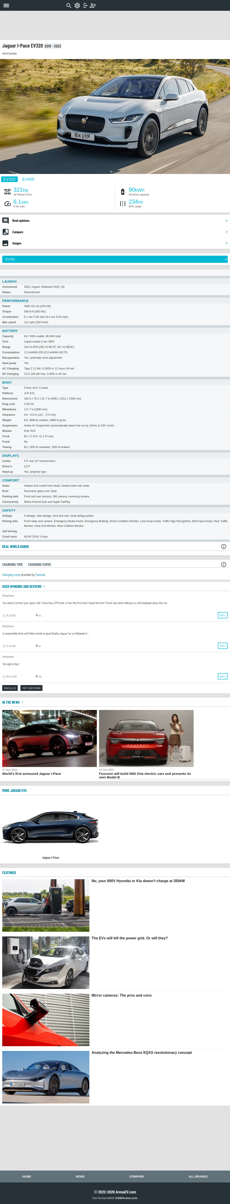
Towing (6, 447)
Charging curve (11, 574)
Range (6, 347)
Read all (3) (10, 688)
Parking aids (10, 496)
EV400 (28, 179)
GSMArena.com (126, 1198)
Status (6, 292)
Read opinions (120, 220)
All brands (198, 1176)
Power (6, 306)
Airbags (7, 515)
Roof (5, 491)
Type (5, 387)
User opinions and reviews (24, 586)
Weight (6, 420)
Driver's (7, 466)
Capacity (7, 336)
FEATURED (9, 872)
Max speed (9, 322)
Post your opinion (31, 688)
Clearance (8, 414)
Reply (223, 615)
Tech (5, 341)
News (80, 1176)
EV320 (9, 179)
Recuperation (11, 357)
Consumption (11, 352)
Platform (7, 393)
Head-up (7, 471)
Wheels (7, 431)
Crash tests (9, 536)
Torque (6, 311)
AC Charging (10, 368)
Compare (120, 231)
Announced (9, 286)
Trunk (6, 436)
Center (6, 461)
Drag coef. (8, 404)
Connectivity (10, 501)
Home (26, 1176)
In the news (13, 702)
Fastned (40, 574)
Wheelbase (9, 409)
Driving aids (10, 521)
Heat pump (9, 363)
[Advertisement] (115, 25)
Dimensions (10, 398)
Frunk (6, 441)
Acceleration (10, 317)
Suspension (10, 425)
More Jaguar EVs (14, 790)
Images (120, 243)
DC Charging (10, 374)
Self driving (9, 531)
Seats (5, 485)
